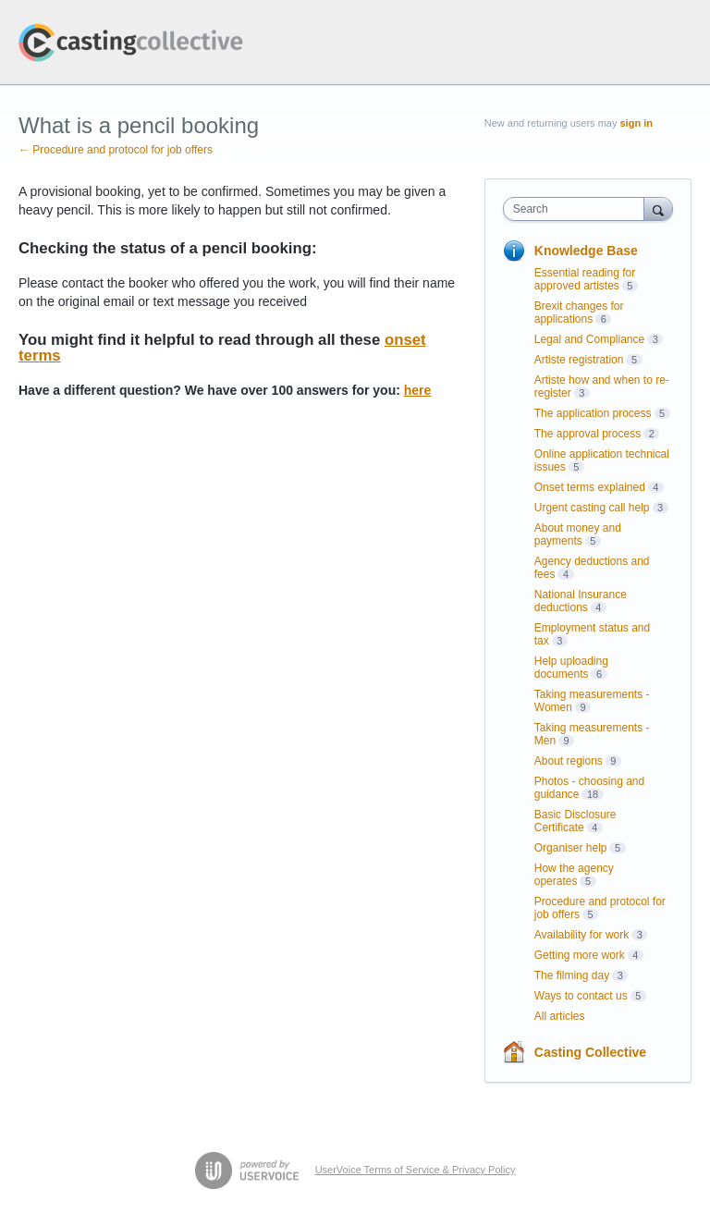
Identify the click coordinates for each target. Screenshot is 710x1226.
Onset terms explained (589, 487)
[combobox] (577, 208)
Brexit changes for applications (579, 312)
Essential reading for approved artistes (584, 279)
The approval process (587, 433)
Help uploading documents (571, 667)
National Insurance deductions (580, 601)
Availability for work (581, 934)
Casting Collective (590, 1052)
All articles (559, 1016)
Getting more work (579, 955)
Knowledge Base (586, 250)
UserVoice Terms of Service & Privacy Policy (415, 1169)
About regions (568, 760)
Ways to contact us (581, 995)
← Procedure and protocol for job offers (115, 149)
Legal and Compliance (589, 339)
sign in (636, 123)
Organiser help (570, 847)
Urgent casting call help (592, 507)
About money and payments (577, 534)
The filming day (571, 975)
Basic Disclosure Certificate (575, 821)
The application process (593, 413)
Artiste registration (579, 359)
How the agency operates (574, 875)
